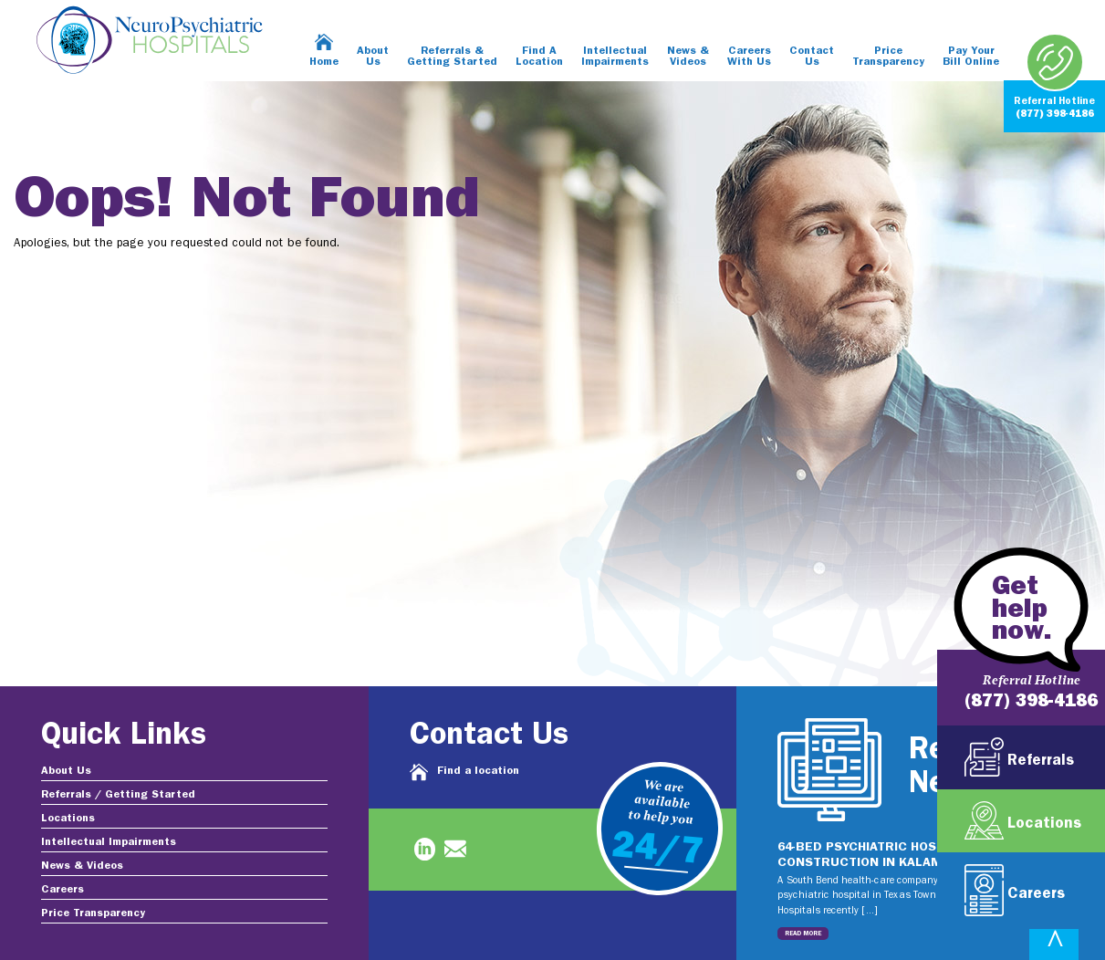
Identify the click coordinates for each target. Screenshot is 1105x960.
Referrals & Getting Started (452, 57)
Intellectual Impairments (615, 57)
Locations (68, 818)
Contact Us (811, 57)
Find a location (478, 771)
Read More (803, 933)
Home (324, 62)
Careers (62, 889)
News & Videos (688, 57)
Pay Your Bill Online (971, 57)
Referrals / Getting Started (118, 794)
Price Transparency (888, 57)
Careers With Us (749, 57)
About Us (373, 57)
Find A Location (539, 57)
